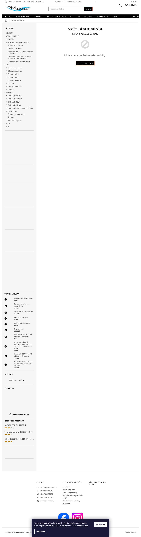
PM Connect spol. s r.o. (17, 380)
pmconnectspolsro (46, 497)
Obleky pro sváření (15, 48)
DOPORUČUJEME (12, 36)
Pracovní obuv (12, 77)
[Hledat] (70, 9)
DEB (7, 127)
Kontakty (58, 2)
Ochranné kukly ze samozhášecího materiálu (20, 52)
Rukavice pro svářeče (15, 45)
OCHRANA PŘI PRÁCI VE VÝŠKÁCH (19, 108)
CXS (6, 65)
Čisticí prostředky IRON (16, 114)
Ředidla (11, 117)
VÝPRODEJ (10, 39)
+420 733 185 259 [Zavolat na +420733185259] (46, 490)
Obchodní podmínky (70, 493)
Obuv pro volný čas (14, 71)
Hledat (88, 9)
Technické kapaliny (15, 120)
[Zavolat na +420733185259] (14, 1)
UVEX (6, 124)
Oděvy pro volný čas (14, 86)
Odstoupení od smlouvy (71, 501)
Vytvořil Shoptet (130, 532)
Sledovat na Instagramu (21, 414)
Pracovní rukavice (13, 80)
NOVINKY (9, 33)
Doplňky (10, 83)
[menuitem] (8, 16)
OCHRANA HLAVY (13, 105)
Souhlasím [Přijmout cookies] (100, 524)
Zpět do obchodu (85, 63)
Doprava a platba (74, 2)
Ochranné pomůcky (14, 68)
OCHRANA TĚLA (13, 102)
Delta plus (8, 93)
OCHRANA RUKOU (14, 99)
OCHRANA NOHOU (14, 96)
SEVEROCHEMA (10, 111)
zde (86, 525)
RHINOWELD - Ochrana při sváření (16, 42)
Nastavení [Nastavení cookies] (40, 531)
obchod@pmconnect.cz (48, 487)
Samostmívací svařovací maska (19, 62)
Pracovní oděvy (12, 74)
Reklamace (67, 504)
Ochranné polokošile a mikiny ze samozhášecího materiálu (20, 57)
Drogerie (10, 89)
